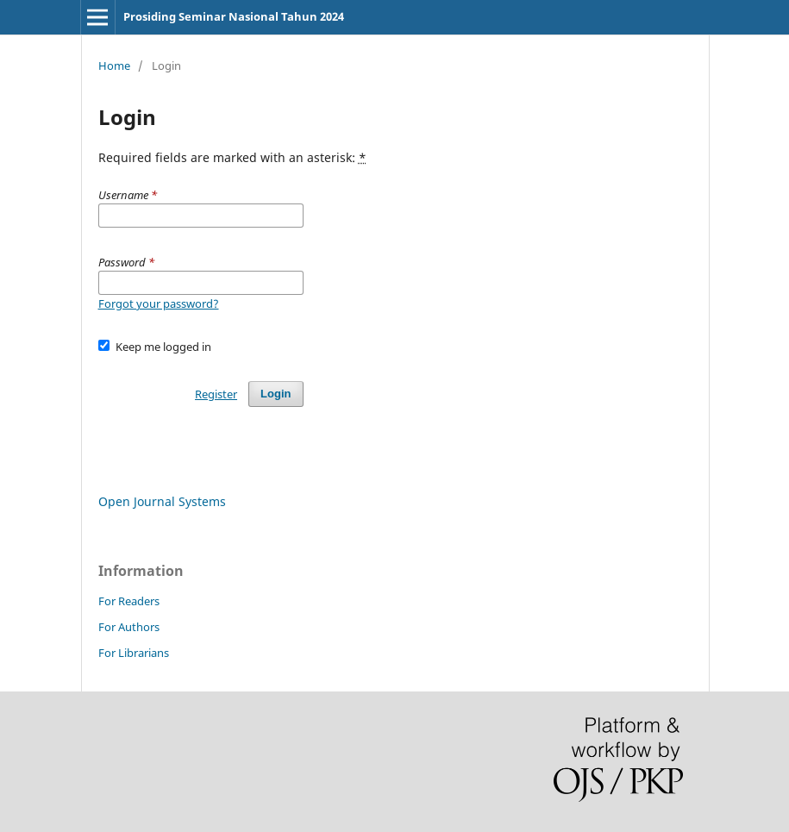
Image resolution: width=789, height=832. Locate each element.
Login (275, 393)
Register (216, 394)
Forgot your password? (158, 303)
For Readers (129, 601)
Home (114, 65)
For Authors (129, 627)
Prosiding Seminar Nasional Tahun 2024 (233, 16)
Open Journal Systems (162, 501)
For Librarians (133, 652)
